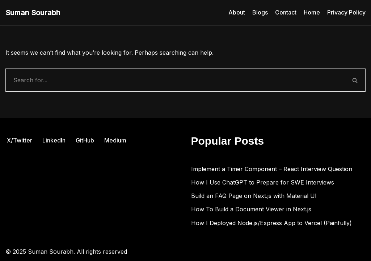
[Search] (175, 80)
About (236, 12)
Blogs (260, 12)
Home (312, 12)
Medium (115, 140)
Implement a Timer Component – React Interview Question (271, 169)
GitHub (85, 140)
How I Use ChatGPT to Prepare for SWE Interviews (262, 182)
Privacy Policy (346, 12)
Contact (285, 12)
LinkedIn (54, 140)
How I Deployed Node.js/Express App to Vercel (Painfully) (271, 223)
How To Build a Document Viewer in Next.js (251, 209)
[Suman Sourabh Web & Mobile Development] (32, 13)
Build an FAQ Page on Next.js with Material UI (254, 195)
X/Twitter (19, 140)
